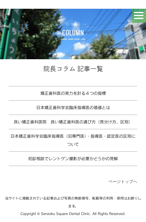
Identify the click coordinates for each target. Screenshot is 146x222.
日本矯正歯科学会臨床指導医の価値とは (73, 107)
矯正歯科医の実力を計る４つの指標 (73, 93)
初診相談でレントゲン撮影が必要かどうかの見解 (73, 158)
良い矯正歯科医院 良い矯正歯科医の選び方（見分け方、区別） (73, 122)
